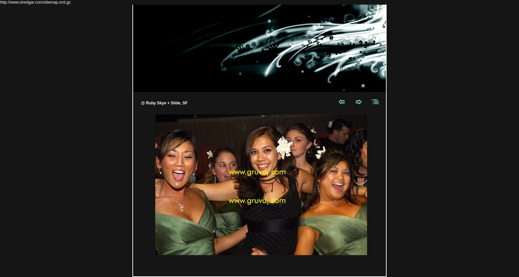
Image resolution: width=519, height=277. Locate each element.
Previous (341, 101)
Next (358, 101)
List (375, 101)
